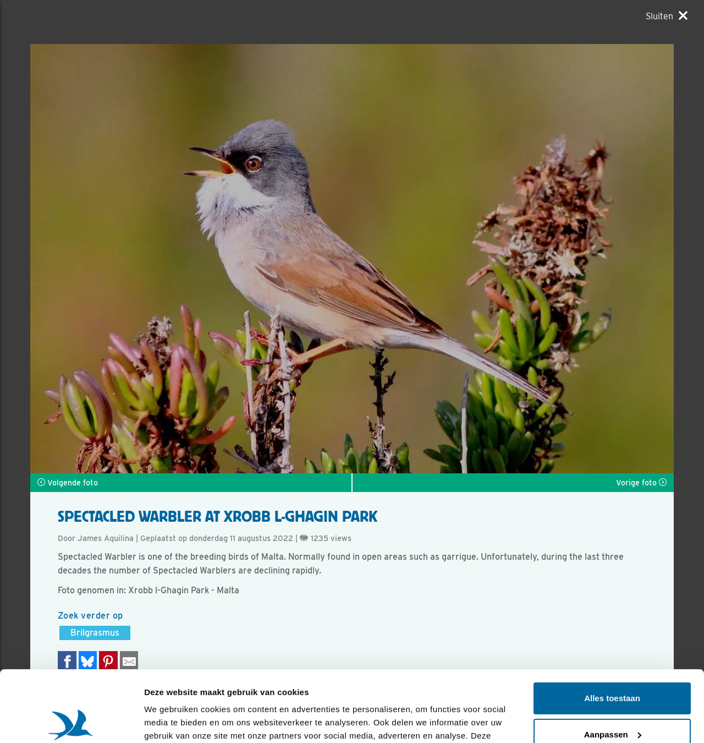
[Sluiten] (667, 16)
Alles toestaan (612, 627)
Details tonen (170, 721)
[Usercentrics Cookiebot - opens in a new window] (71, 721)
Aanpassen (612, 663)
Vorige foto (641, 482)
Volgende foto (67, 482)
